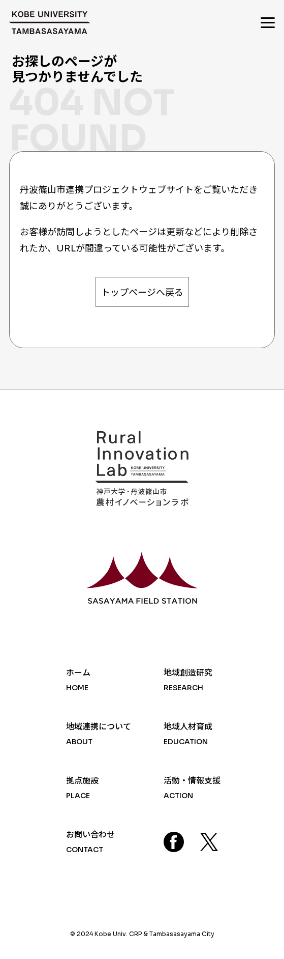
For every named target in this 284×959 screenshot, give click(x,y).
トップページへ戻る (142, 292)
